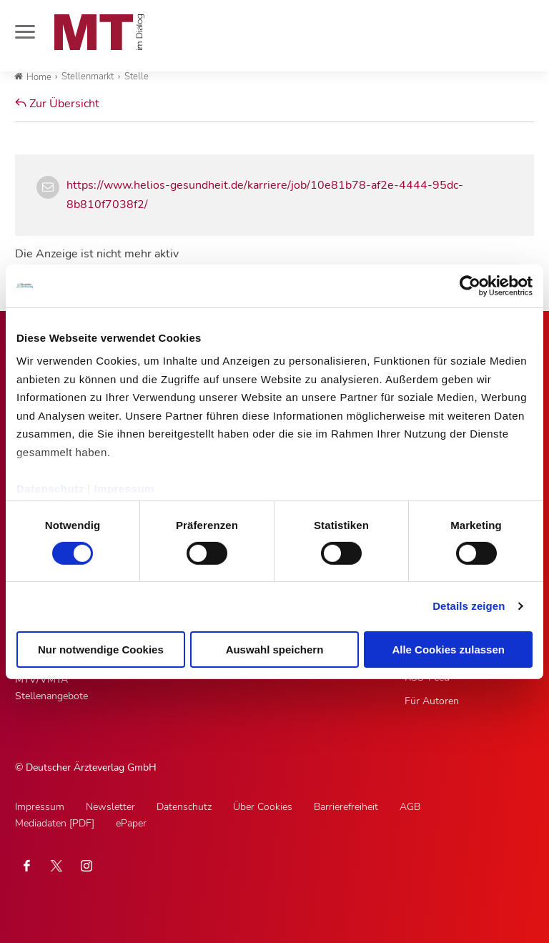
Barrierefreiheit (346, 807)
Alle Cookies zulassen (448, 649)
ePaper (131, 823)
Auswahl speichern (275, 649)
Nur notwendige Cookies (101, 649)
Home (32, 77)
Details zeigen (468, 606)
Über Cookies (262, 807)
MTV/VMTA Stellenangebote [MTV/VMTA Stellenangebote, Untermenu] (51, 688)
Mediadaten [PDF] (54, 823)
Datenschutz (50, 488)
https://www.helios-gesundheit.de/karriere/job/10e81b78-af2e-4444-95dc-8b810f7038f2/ (264, 194)
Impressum (124, 488)
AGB (410, 807)
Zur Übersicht (57, 104)
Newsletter (110, 807)
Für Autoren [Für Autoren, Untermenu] (432, 701)
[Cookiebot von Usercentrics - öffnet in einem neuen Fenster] (470, 285)
